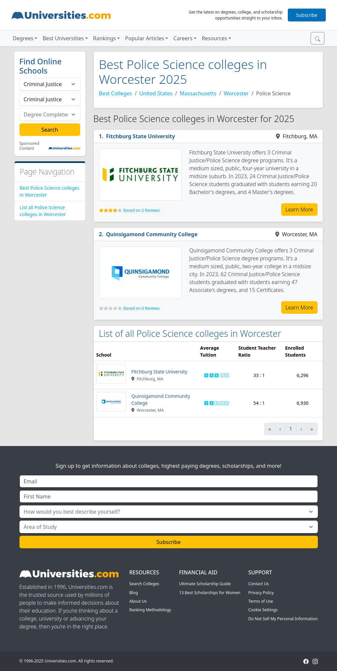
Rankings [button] (104, 38)
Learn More (299, 209)
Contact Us (258, 584)
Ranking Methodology (150, 610)
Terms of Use (260, 601)
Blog (133, 592)
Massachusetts (198, 93)
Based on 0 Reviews (141, 308)
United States (156, 93)
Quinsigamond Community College (151, 234)
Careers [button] (182, 38)
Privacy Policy (261, 592)
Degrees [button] (23, 38)
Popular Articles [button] (144, 38)
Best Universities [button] (63, 38)
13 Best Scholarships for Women (209, 592)
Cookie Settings (263, 610)
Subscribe (306, 15)
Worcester (236, 93)
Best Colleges (115, 93)
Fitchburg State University (140, 136)
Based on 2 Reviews (141, 210)
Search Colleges (144, 584)
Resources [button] (214, 38)
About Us (138, 601)
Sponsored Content (29, 146)
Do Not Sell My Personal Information (283, 619)
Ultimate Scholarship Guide (205, 584)
